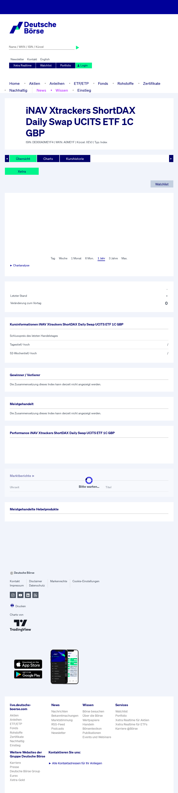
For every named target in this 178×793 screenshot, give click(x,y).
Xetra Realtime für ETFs (131, 724)
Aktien (34, 83)
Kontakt (32, 59)
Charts (48, 158)
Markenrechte (58, 581)
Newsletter (17, 59)
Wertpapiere (91, 720)
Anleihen (56, 83)
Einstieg (84, 90)
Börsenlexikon (92, 729)
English (45, 59)
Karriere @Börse (126, 729)
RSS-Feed (58, 724)
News (41, 90)
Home (14, 83)
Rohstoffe (125, 83)
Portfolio (65, 65)
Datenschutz (37, 585)
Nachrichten (59, 711)
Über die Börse (93, 716)
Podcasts (57, 729)
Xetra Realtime (22, 65)
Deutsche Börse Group (25, 771)
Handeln (88, 724)
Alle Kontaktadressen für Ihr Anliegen (75, 763)
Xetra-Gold (17, 780)
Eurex (14, 776)
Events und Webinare (97, 737)
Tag (53, 258)
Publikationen (92, 733)
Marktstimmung (62, 720)
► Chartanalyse (20, 265)
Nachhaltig (18, 90)
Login (82, 65)
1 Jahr (101, 258)
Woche (63, 258)
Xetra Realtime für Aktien (132, 720)
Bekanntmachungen (64, 716)
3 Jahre (113, 258)
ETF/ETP (81, 83)
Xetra (22, 171)
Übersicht (23, 158)
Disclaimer (35, 581)
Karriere (15, 763)
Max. (124, 258)
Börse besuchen (93, 711)
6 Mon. (89, 258)
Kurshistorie (75, 158)
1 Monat (76, 258)
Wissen (62, 90)
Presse (14, 767)
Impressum (17, 585)
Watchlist (46, 65)
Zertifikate (151, 83)
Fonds (103, 83)
